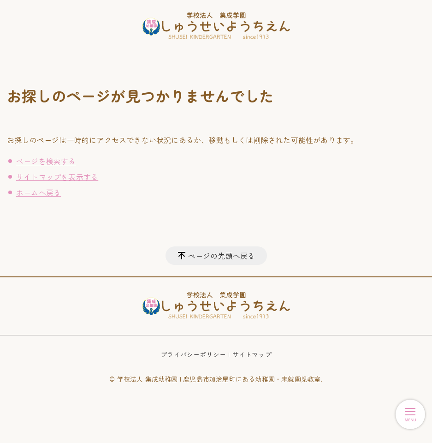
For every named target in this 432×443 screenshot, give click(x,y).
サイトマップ (252, 354)
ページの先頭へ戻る (221, 255)
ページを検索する (46, 161)
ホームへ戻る (38, 192)
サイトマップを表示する (57, 176)
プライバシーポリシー (193, 354)
